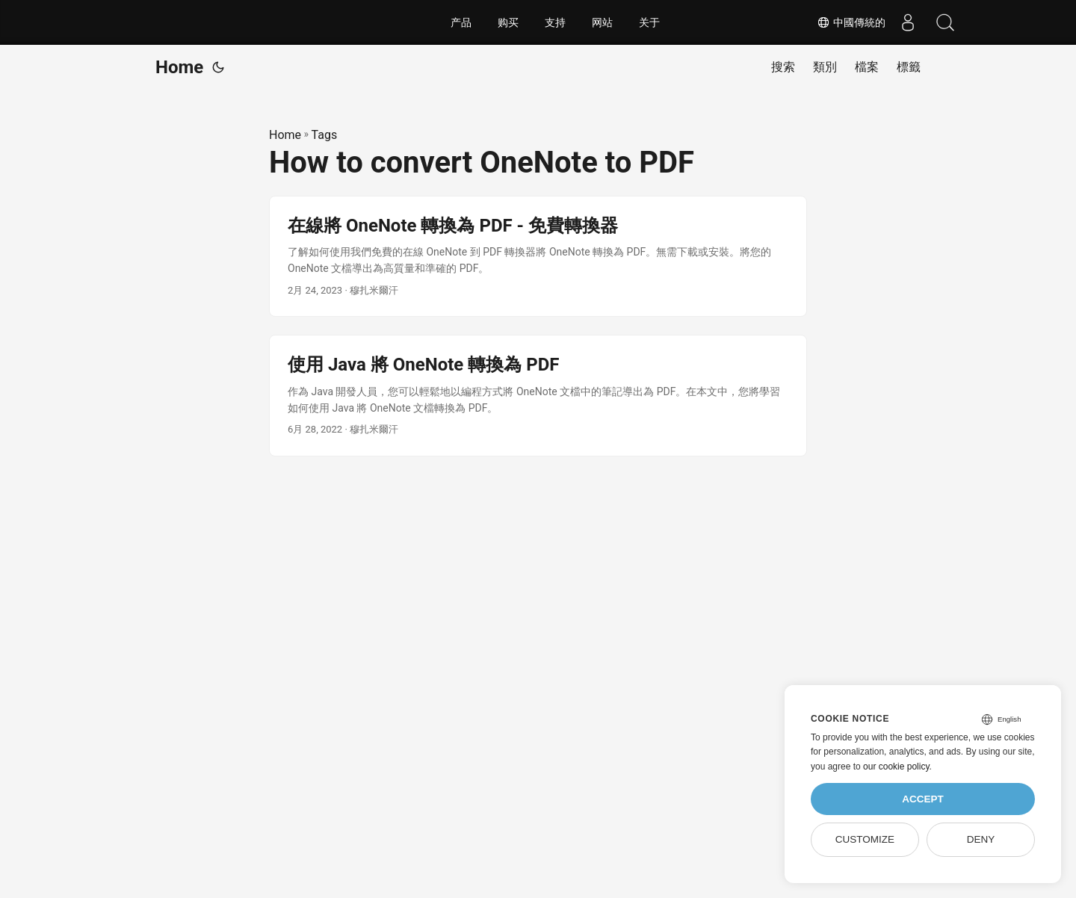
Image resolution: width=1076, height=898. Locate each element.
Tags (325, 135)
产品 (461, 22)
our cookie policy (896, 766)
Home (179, 67)
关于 (649, 22)
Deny (981, 839)
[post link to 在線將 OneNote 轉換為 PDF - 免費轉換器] (538, 256)
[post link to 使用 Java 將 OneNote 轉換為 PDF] (538, 395)
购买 (508, 22)
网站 (602, 22)
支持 (555, 22)
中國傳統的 (851, 22)
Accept (923, 799)
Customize (864, 839)
